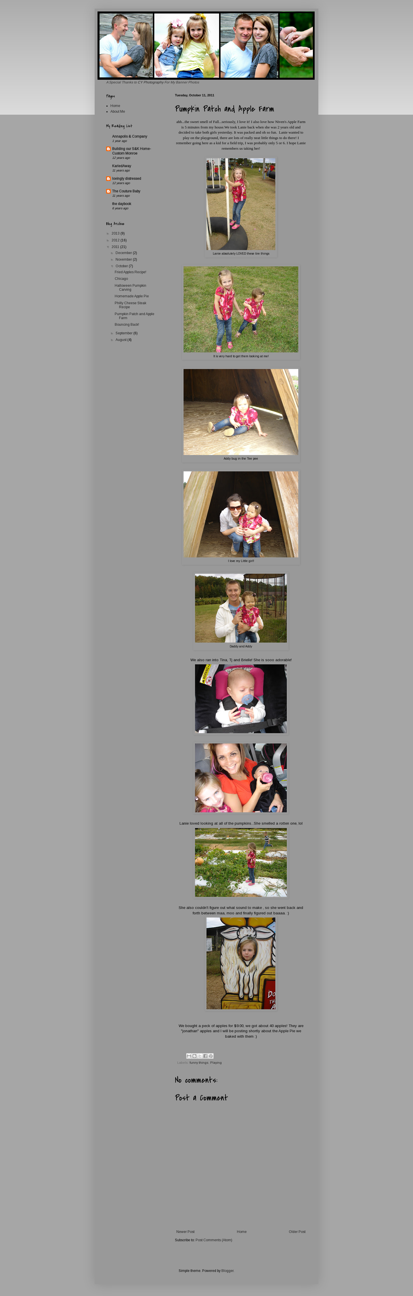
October (122, 266)
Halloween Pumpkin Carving (130, 288)
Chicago (121, 279)
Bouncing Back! (127, 325)
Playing (216, 1062)
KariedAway (121, 166)
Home (242, 1232)
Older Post (297, 1232)
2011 (116, 247)
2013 (116, 233)
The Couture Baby (126, 191)
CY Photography (151, 82)
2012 (116, 240)
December (124, 253)
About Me (117, 112)
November (124, 259)
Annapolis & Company (129, 136)
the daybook (121, 204)
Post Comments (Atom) (214, 1240)
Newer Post (185, 1232)
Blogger (227, 1271)
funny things (199, 1062)
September (124, 333)
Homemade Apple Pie (132, 296)
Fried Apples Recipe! (130, 272)
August (121, 340)
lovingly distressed (126, 179)
